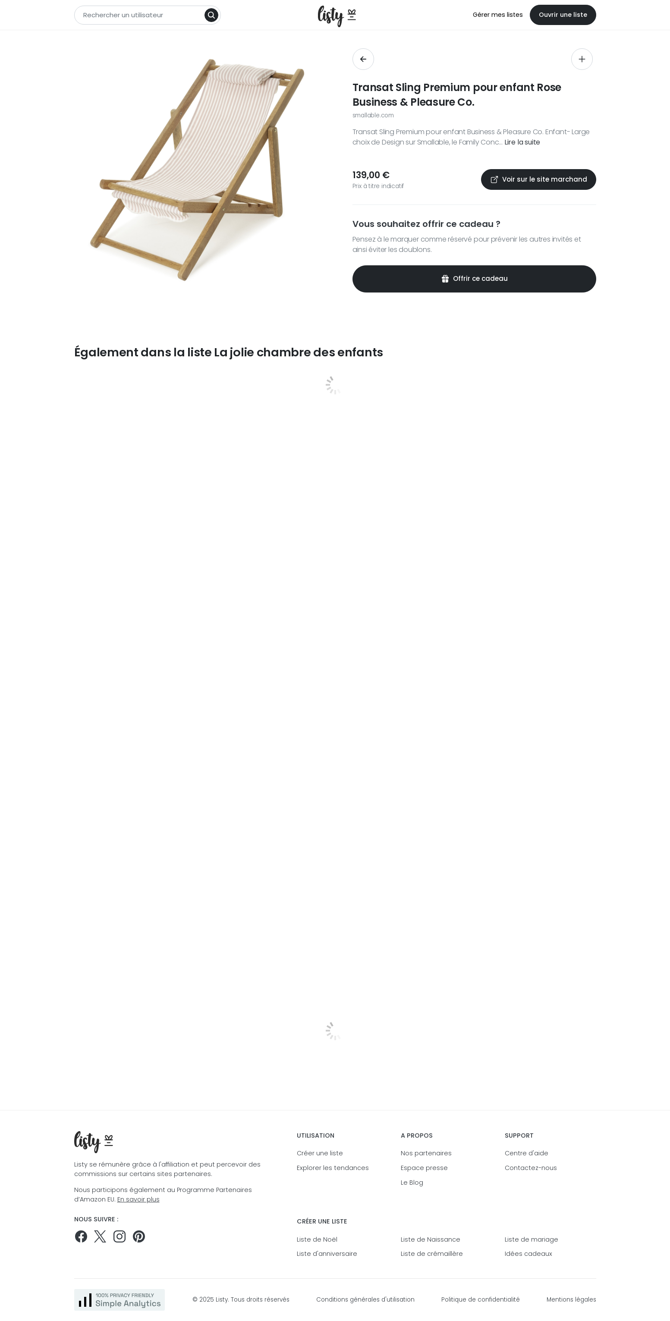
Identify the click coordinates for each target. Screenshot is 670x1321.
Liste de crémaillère (432, 1253)
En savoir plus (138, 1199)
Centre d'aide (526, 1153)
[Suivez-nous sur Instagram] (119, 1236)
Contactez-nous (531, 1168)
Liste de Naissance (430, 1239)
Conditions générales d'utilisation (365, 1300)
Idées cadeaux (528, 1253)
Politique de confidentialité (480, 1300)
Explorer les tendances (333, 1168)
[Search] (211, 15)
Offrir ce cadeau (474, 278)
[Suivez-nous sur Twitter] (100, 1236)
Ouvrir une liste (563, 14)
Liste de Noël (317, 1239)
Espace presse (424, 1168)
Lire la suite (522, 142)
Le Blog (412, 1182)
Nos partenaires (426, 1153)
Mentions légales (571, 1300)
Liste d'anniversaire (327, 1253)
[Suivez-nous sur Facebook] (81, 1236)
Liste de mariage (531, 1239)
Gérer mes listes (498, 14)
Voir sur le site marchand (538, 179)
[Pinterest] (139, 1236)
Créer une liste (320, 1153)
